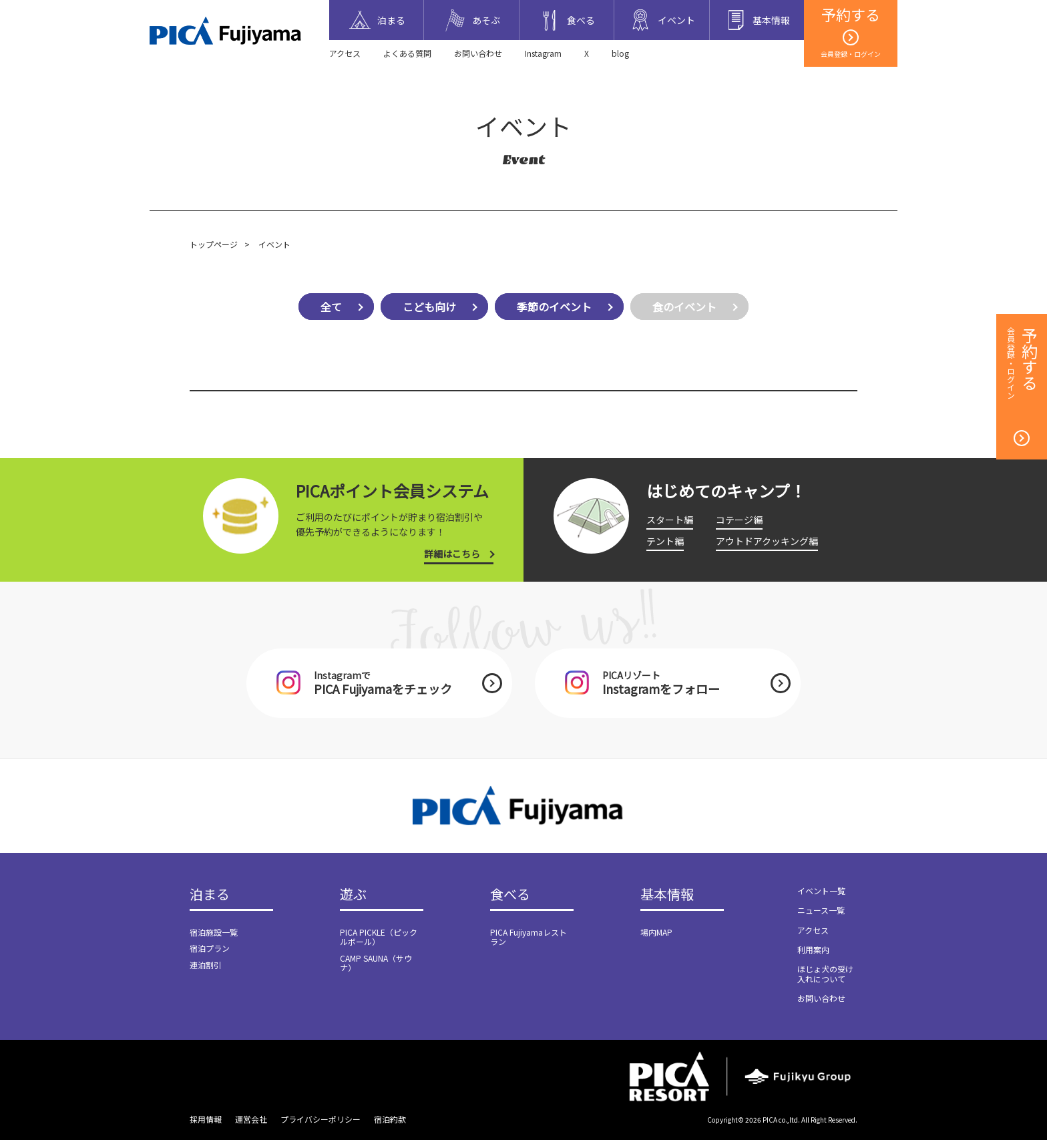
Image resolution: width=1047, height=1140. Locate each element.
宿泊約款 (390, 1119)
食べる (510, 895)
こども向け (429, 307)
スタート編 (669, 519)
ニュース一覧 (821, 910)
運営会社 (251, 1119)
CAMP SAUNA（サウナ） (376, 962)
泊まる (210, 895)
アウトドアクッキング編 (767, 541)
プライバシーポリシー (320, 1119)
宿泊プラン (210, 948)
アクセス (345, 53)
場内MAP (656, 932)
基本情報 (667, 895)
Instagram (543, 53)
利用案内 (813, 949)
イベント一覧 (821, 890)
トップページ (214, 244)
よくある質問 (407, 53)
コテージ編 (739, 519)
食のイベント (684, 307)
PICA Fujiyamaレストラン (528, 936)
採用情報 (206, 1119)
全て (331, 307)
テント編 (665, 541)
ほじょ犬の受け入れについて (825, 973)
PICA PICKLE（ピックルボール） (378, 936)
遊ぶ (353, 895)
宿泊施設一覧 (214, 932)
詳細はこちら (452, 553)
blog (620, 53)
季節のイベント (554, 307)
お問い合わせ (478, 53)
